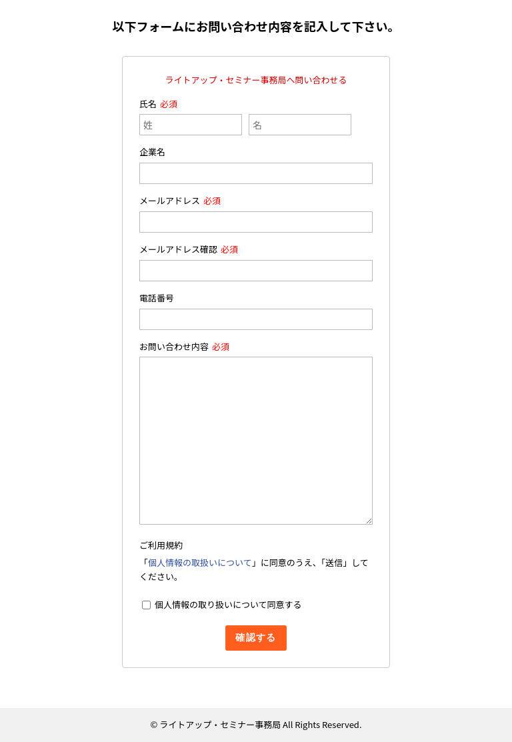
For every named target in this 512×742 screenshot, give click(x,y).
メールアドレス (169, 200)
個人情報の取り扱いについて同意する (228, 604)
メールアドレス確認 (178, 249)
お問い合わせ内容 (174, 346)
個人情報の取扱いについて (200, 562)
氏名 (148, 103)
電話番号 (156, 297)
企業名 (152, 151)
